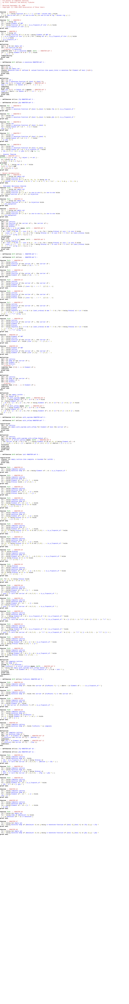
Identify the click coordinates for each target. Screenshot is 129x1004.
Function (19, 16)
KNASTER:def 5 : (31, 309)
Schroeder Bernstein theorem (14, 223)
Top (32, 890)
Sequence (14, 276)
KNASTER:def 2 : (28, 119)
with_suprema (15, 477)
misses (44, 16)
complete (30, 551)
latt (7, 528)
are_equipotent (10, 245)
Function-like (42, 84)
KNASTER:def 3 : (28, 123)
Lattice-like (21, 551)
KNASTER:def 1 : (39, 75)
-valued (33, 84)
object (24, 189)
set (15, 26)
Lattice (12, 266)
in (69, 277)
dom (38, 16)
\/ (32, 16)
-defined (24, 84)
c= (30, 63)
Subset (18, 100)
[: (87, 84)
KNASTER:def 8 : (33, 545)
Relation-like (13, 84)
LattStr (20, 473)
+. (11, 274)
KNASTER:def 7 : (39, 504)
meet (3, 102)
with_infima (14, 487)
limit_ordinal (78, 279)
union (3, 110)
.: (56, 217)
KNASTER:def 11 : (28, 902)
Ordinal (12, 272)
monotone (14, 565)
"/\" (10, 295)
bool (83, 84)
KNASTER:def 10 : (28, 898)
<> (64, 279)
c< (28, 636)
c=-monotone (16, 59)
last (8, 277)
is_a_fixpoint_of (35, 30)
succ (24, 277)
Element (14, 28)
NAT (22, 28)
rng (53, 18)
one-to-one (11, 18)
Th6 (35, 181)
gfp (6, 108)
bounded (40, 551)
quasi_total (53, 84)
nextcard (8, 885)
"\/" (10, 281)
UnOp (10, 433)
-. (11, 287)
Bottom (33, 885)
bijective (34, 233)
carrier (25, 268)
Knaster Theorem (9, 185)
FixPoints (9, 799)
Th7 (38, 181)
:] (91, 84)
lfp (6, 100)
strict (16, 528)
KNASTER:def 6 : (40, 501)
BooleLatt (22, 978)
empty (17, 55)
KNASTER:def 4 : (31, 305)
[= (13, 483)
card (4, 712)
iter (44, 30)
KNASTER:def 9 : (37, 815)
